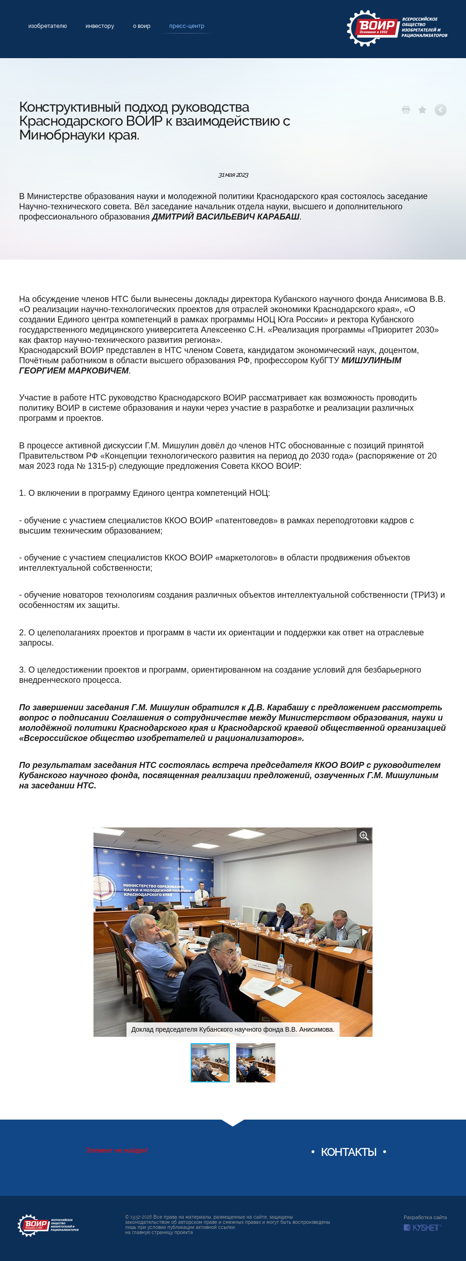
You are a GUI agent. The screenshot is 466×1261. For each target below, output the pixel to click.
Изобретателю (47, 26)
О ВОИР (142, 26)
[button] (364, 835)
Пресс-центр (187, 26)
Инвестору (100, 26)
